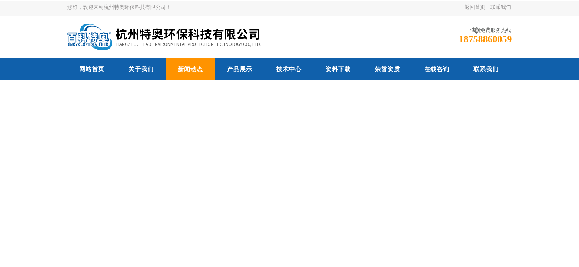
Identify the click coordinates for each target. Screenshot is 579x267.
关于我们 (141, 69)
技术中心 (289, 69)
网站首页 (91, 69)
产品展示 (239, 69)
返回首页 (475, 7)
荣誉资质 (387, 69)
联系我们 (500, 7)
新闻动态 (190, 69)
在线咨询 (436, 69)
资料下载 (338, 69)
